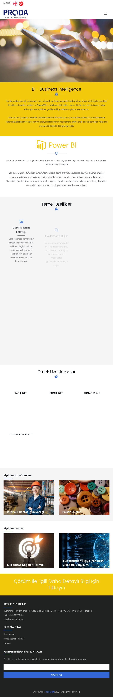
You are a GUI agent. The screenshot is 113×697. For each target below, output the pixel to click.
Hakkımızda (9, 634)
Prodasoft (50, 692)
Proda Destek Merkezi (14, 639)
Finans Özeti (56, 393)
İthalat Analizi (91, 393)
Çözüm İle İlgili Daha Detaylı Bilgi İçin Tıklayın (56, 584)
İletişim (7, 643)
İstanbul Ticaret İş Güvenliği (25, 512)
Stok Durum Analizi (21, 434)
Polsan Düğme (72, 512)
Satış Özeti (21, 393)
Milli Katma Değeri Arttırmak (25, 565)
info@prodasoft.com (14, 619)
